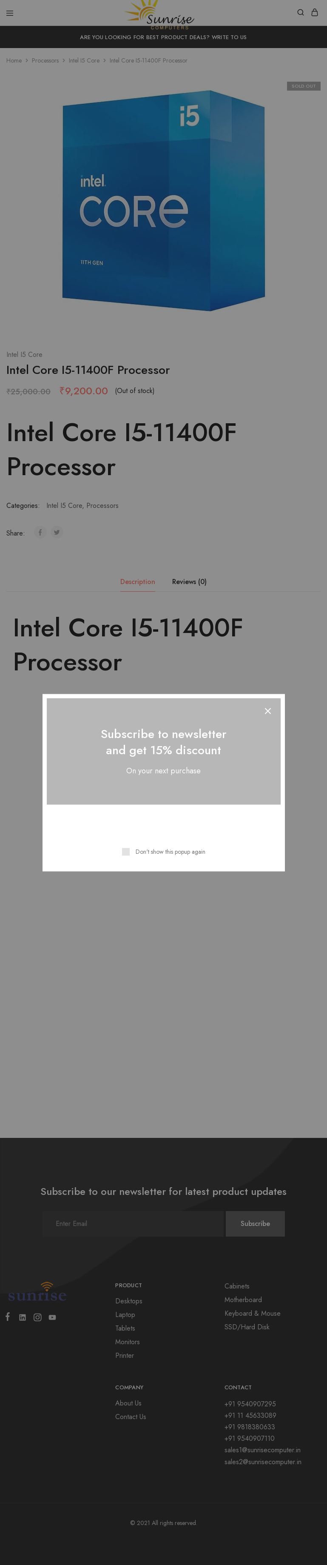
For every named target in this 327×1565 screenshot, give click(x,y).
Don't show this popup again (170, 851)
